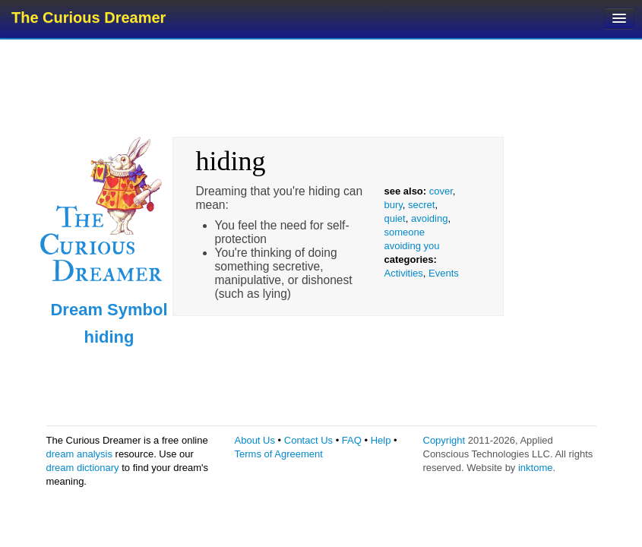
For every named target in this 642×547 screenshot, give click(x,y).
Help (381, 440)
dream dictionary (82, 467)
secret (421, 204)
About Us (255, 440)
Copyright (444, 440)
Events (444, 273)
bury (393, 204)
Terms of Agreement (279, 454)
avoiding (429, 218)
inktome (535, 467)
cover (441, 191)
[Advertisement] (322, 87)
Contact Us (308, 440)
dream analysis (79, 454)
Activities (403, 273)
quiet (395, 218)
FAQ (352, 440)
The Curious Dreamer (88, 17)
